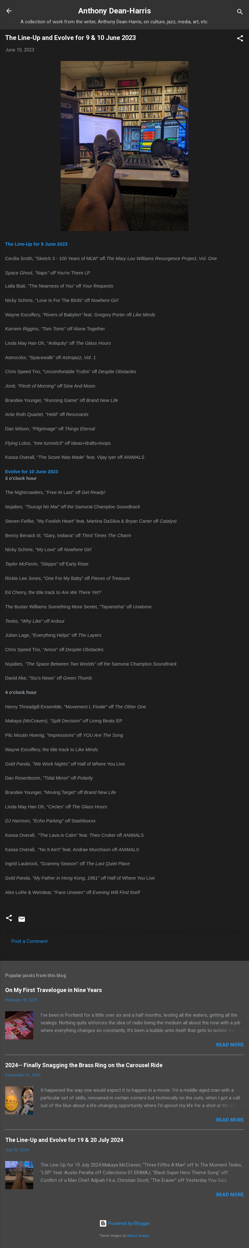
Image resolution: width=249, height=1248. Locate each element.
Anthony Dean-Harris (114, 10)
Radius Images (138, 1236)
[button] (240, 39)
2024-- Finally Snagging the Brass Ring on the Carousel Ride (83, 1065)
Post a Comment (29, 941)
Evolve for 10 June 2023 (31, 471)
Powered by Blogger (124, 1223)
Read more (230, 1045)
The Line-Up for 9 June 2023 (36, 244)
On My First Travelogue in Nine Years (53, 990)
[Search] (240, 13)
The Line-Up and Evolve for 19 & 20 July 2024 (64, 1139)
